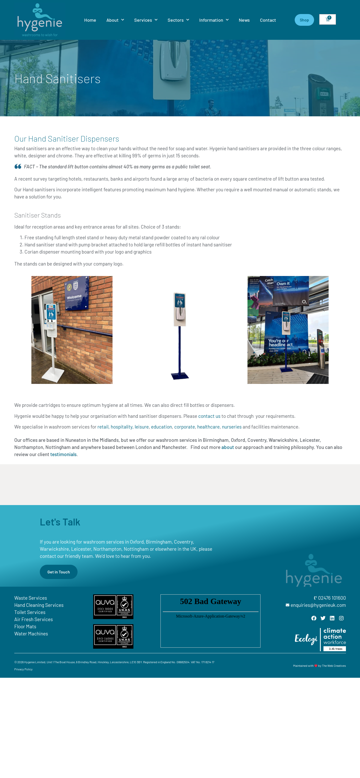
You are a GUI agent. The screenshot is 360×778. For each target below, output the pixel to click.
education (161, 427)
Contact (268, 20)
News (244, 20)
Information (214, 20)
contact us (209, 416)
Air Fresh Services (33, 619)
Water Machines (31, 633)
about (227, 447)
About (115, 20)
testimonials (63, 454)
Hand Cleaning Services (39, 605)
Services (145, 20)
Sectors (178, 20)
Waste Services (30, 598)
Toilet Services (29, 612)
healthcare (208, 427)
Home (90, 20)
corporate (184, 427)
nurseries (232, 427)
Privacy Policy (23, 669)
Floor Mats (25, 626)
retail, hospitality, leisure (123, 427)
